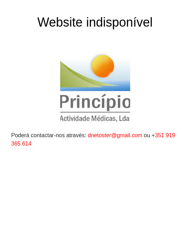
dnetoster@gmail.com (115, 135)
